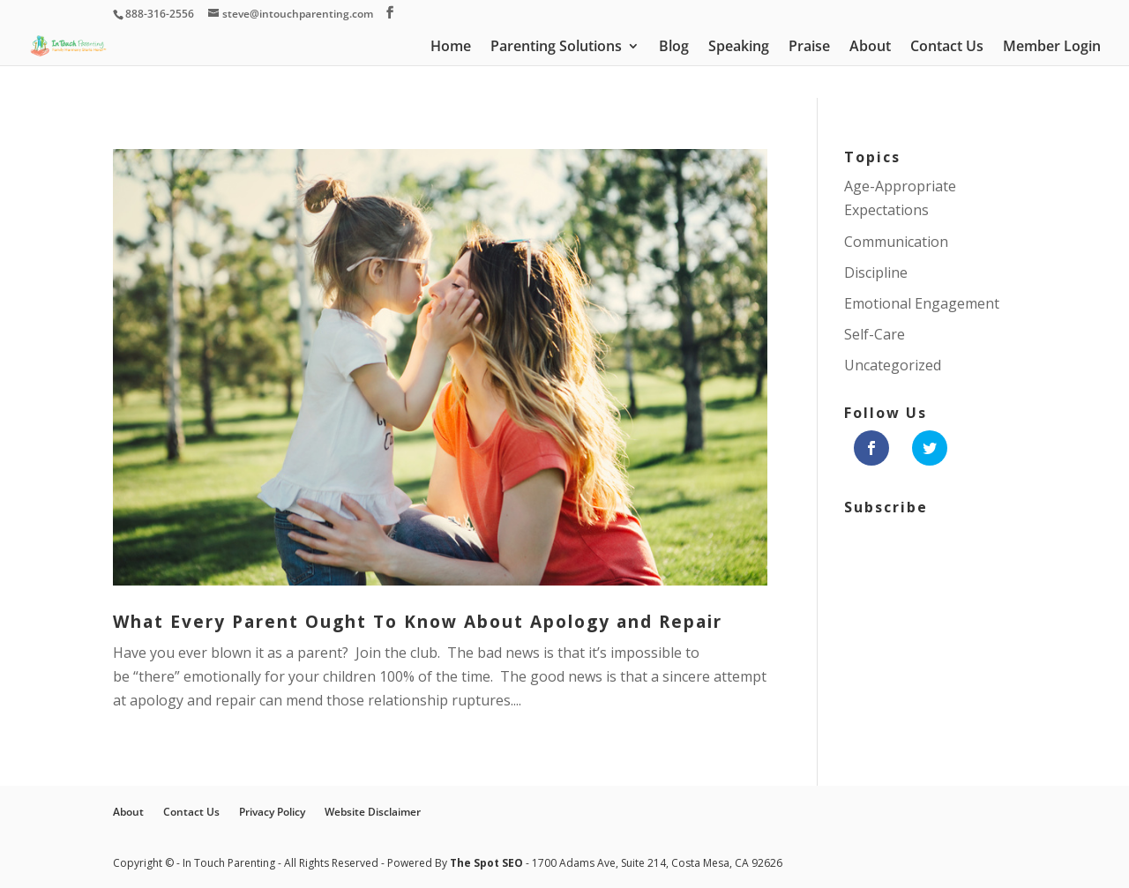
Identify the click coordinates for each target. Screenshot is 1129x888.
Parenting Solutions (556, 48)
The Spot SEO (488, 862)
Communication (896, 241)
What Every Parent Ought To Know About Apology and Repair (417, 621)
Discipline (876, 272)
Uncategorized (892, 365)
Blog (674, 48)
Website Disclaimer (373, 811)
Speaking (738, 48)
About (870, 48)
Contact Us (946, 48)
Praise (809, 48)
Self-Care (874, 334)
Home (450, 48)
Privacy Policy (272, 811)
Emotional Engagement (921, 303)
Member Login (1052, 48)
